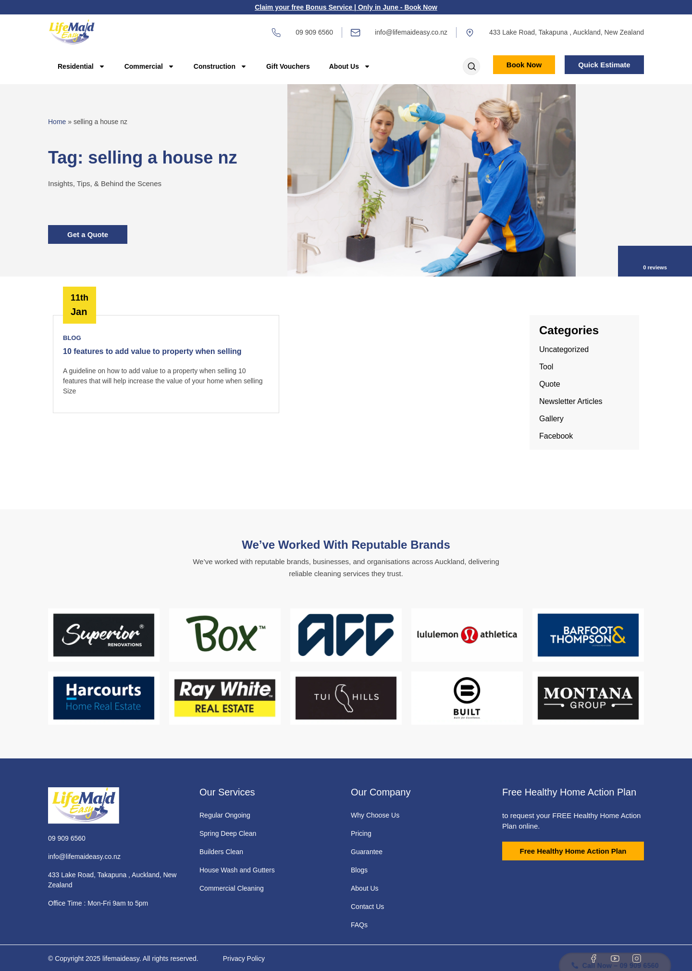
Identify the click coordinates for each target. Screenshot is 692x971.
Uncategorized (564, 349)
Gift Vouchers (288, 66)
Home (57, 122)
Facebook (556, 436)
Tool (546, 367)
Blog (72, 337)
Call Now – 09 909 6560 (614, 942)
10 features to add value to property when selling (152, 351)
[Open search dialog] (471, 67)
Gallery (551, 419)
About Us (350, 66)
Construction (220, 66)
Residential (81, 66)
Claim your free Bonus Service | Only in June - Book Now (346, 7)
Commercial (149, 66)
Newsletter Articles (571, 401)
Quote (549, 384)
